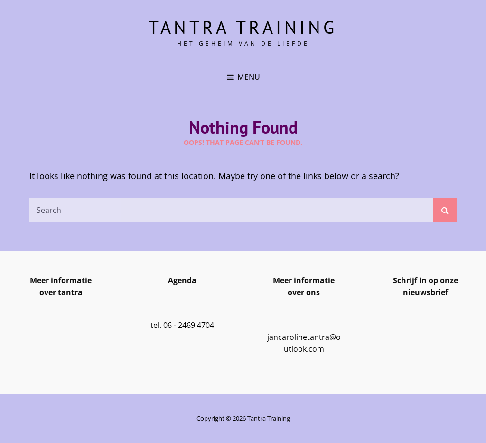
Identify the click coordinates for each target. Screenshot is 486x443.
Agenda (182, 280)
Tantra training (243, 27)
